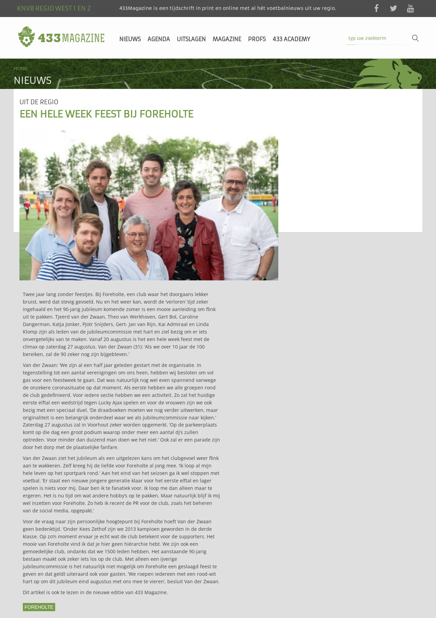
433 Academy (291, 39)
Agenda (158, 39)
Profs (257, 39)
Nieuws (130, 39)
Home (21, 68)
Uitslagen (191, 39)
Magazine (227, 39)
